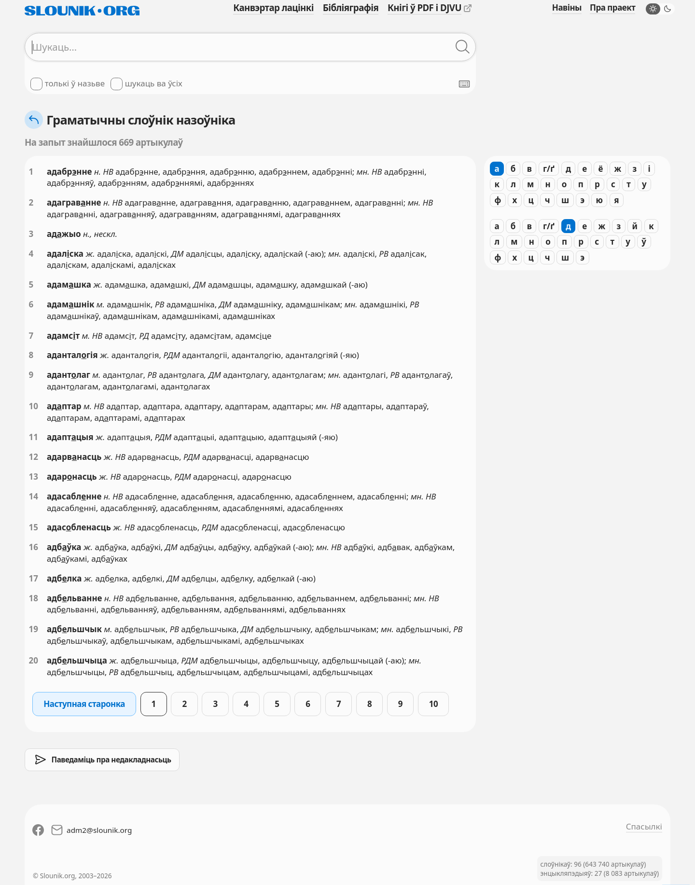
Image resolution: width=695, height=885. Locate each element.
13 (33, 476)
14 (33, 496)
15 (33, 527)
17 (33, 578)
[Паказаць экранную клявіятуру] (464, 84)
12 (33, 456)
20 (33, 660)
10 (33, 406)
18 (33, 598)
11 (33, 436)
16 (33, 547)
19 (33, 629)
